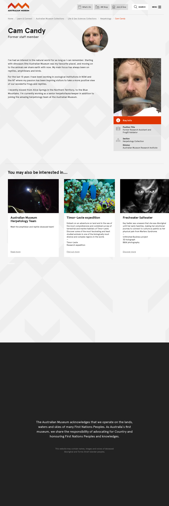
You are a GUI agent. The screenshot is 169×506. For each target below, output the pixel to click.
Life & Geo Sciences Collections (82, 18)
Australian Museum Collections (50, 18)
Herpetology (105, 18)
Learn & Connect (24, 18)
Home (10, 18)
